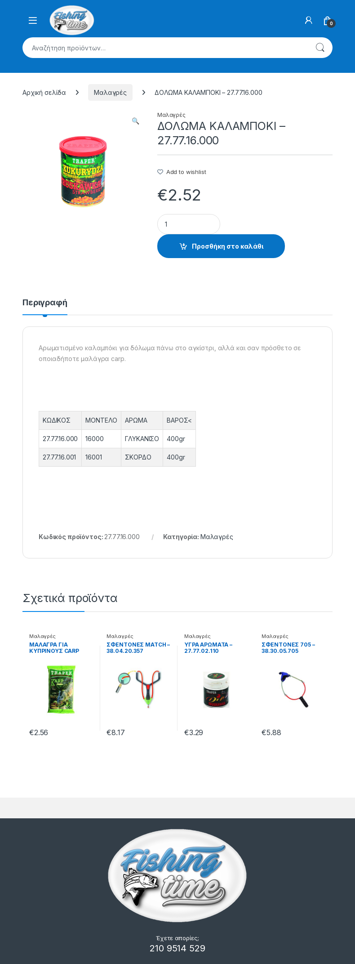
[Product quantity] (188, 224)
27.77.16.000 (60, 438)
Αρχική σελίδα (44, 92)
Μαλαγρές (110, 92)
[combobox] (164, 47)
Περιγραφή (44, 303)
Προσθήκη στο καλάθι (227, 246)
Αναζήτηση (320, 47)
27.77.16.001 (59, 457)
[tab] (44, 307)
